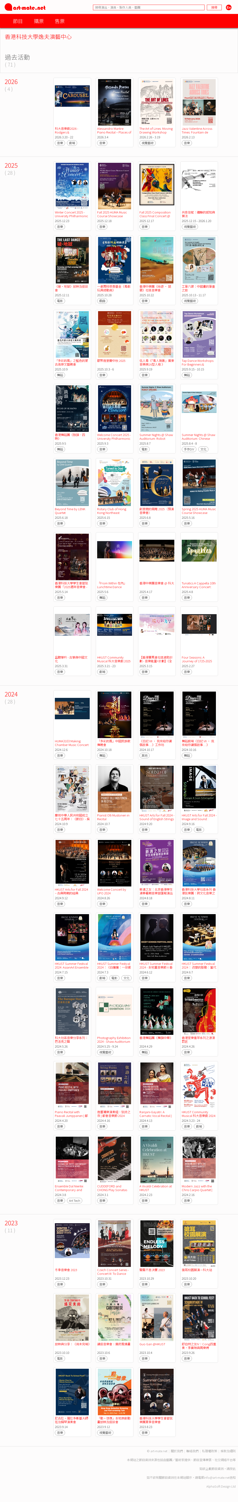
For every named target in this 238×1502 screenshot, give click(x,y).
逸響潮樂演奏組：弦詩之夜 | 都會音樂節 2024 (113, 1114)
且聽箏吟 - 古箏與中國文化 (71, 659)
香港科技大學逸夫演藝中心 (38, 36)
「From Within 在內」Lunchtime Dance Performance (112, 587)
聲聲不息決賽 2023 (152, 1270)
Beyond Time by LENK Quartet (70, 511)
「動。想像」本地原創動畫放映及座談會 (113, 1420)
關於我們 (177, 1451)
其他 (145, 755)
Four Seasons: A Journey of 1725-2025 (197, 659)
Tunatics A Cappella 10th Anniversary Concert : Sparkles (199, 587)
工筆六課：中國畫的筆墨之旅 (198, 288)
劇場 (72, 143)
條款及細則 (228, 1451)
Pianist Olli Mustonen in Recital (113, 817)
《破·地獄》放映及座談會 (71, 288)
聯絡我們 (192, 1451)
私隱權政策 (209, 1451)
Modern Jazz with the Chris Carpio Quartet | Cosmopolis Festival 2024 (197, 1191)
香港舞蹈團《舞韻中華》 (156, 1038)
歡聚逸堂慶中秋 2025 (111, 360)
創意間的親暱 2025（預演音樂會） (156, 511)
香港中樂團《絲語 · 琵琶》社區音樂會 (155, 288)
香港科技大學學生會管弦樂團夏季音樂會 (156, 1420)
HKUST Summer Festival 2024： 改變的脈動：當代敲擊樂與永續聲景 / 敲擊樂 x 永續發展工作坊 (199, 969)
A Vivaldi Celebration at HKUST (155, 1188)
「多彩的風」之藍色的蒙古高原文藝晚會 (71, 362)
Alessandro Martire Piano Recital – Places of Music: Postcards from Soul (114, 134)
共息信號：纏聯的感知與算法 (198, 214)
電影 (60, 301)
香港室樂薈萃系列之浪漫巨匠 (198, 1040)
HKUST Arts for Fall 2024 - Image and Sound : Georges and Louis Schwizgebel (199, 821)
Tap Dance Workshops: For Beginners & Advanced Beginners (198, 364)
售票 (60, 20)
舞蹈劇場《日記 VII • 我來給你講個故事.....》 (198, 743)
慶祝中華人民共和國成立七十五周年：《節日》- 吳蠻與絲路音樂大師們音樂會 (72, 821)
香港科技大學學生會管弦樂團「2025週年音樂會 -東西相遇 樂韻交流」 (71, 587)
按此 (233, 1468)
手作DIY (189, 449)
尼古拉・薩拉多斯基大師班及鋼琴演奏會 (71, 1420)
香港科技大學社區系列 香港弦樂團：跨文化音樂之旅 (199, 893)
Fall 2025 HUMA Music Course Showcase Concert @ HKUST (112, 216)
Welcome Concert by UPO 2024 (112, 891)
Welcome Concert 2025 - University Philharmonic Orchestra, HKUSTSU (114, 438)
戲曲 (102, 301)
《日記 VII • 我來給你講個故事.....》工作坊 (155, 743)
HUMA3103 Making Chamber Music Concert (72, 743)
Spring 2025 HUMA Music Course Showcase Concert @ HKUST (199, 513)
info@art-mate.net (217, 1477)
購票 (39, 20)
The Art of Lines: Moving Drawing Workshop (156, 130)
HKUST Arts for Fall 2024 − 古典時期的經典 (72, 891)
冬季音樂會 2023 (66, 1270)
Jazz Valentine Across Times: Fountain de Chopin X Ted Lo (197, 132)
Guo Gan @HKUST (152, 1344)
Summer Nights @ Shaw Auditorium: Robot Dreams (156, 438)
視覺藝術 (148, 143)
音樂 (60, 143)
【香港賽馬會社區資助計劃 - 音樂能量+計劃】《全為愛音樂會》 (156, 661)
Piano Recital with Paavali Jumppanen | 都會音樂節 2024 (71, 1116)
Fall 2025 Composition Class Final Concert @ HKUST (155, 216)
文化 (203, 449)
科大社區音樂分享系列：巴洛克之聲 (71, 1040)
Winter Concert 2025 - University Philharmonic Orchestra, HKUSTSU (72, 216)
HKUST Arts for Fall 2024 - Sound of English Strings (157, 817)
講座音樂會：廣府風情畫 (113, 1344)
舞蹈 (60, 375)
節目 (18, 20)
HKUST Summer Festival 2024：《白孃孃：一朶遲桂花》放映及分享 (114, 967)
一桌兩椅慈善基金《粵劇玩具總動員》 (113, 288)
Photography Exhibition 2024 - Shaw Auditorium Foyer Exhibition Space (114, 1041)
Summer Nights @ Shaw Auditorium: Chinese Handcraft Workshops (199, 438)
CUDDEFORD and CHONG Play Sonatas (112, 1188)
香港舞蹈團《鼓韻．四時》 (70, 437)
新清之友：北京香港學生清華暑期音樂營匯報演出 (156, 891)
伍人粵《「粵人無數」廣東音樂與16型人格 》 (156, 362)
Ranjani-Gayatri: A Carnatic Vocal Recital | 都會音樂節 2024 (155, 1116)
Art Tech (74, 1200)
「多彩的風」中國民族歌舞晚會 (113, 743)
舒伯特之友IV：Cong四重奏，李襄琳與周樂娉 (199, 1346)
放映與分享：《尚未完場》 (73, 1344)
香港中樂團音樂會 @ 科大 (156, 583)
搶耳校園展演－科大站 (197, 1270)
